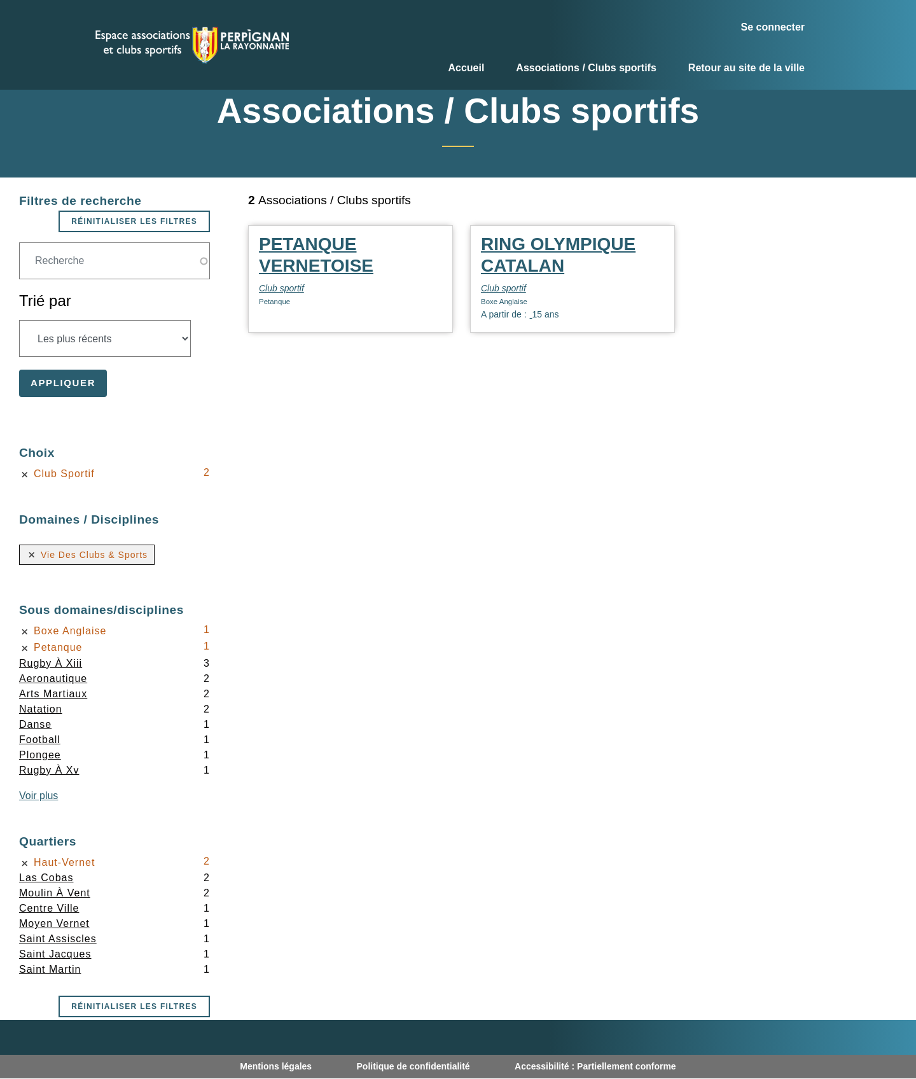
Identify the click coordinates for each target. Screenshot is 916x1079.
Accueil (466, 67)
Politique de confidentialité (413, 1066)
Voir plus (38, 795)
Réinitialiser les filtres (134, 221)
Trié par (45, 300)
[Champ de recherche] (114, 260)
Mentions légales (276, 1066)
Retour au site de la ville (746, 67)
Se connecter (773, 27)
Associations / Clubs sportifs (586, 67)
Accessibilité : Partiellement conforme (595, 1066)
